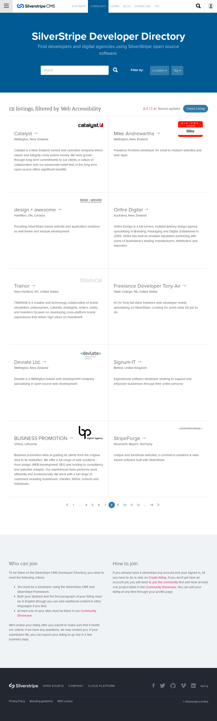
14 (151, 505)
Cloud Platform (101, 686)
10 (124, 505)
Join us (138, 18)
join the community (165, 582)
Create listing (157, 577)
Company (75, 686)
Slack (124, 18)
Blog (127, 6)
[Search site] (198, 6)
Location (159, 70)
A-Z (145, 109)
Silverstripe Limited (196, 701)
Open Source (53, 686)
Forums (109, 18)
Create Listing (196, 108)
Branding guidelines (41, 701)
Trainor (24, 286)
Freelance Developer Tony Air (150, 286)
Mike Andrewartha (137, 134)
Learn (115, 6)
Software (79, 6)
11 (132, 505)
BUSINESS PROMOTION (43, 438)
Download (142, 6)
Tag (177, 70)
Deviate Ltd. (30, 362)
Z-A (153, 109)
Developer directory (65, 18)
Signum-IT (127, 362)
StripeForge (130, 438)
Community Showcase (161, 587)
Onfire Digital (131, 210)
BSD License (65, 701)
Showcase (92, 18)
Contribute (157, 18)
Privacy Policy (17, 701)
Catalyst (25, 134)
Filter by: (137, 70)
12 (138, 505)
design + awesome (37, 210)
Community (98, 6)
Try (157, 6)
